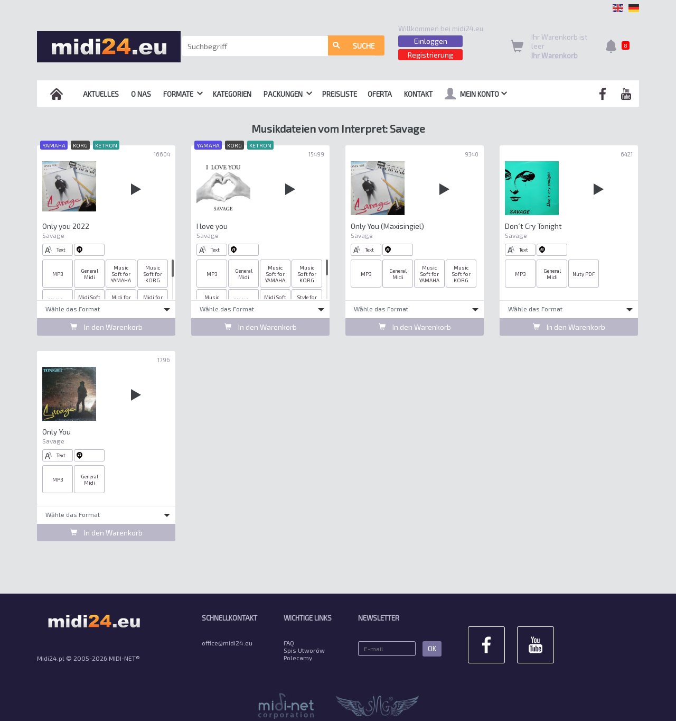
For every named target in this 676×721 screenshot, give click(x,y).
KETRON (106, 145)
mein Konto (476, 93)
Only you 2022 (65, 225)
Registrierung (430, 54)
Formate (183, 94)
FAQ (289, 642)
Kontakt (418, 94)
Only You (56, 431)
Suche (354, 46)
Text (55, 249)
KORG (80, 145)
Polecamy (298, 657)
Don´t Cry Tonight (533, 225)
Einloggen (430, 40)
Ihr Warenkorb (554, 55)
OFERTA (380, 94)
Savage (53, 235)
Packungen (288, 94)
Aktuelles (101, 94)
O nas (141, 94)
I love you (212, 225)
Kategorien (232, 94)
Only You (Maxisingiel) (387, 225)
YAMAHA (53, 145)
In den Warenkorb (106, 326)
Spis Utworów (304, 650)
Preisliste (339, 94)
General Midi (89, 273)
